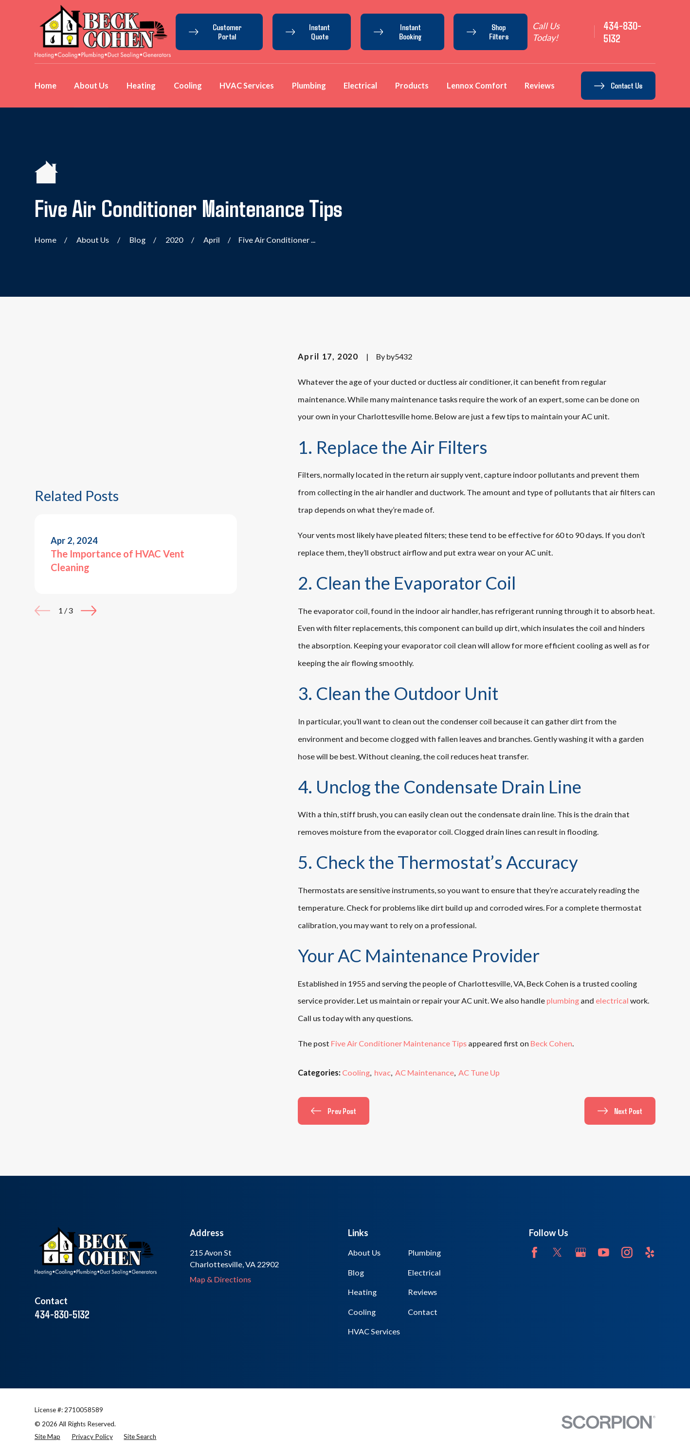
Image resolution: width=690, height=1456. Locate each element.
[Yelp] (649, 1252)
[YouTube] (603, 1252)
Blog (356, 1272)
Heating (362, 1291)
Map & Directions (220, 1279)
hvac (382, 1072)
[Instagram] (627, 1252)
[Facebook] (534, 1252)
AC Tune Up (479, 1072)
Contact (422, 1311)
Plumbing (424, 1252)
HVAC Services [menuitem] (246, 85)
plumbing (563, 1000)
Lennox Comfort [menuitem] (477, 85)
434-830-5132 (622, 31)
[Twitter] (557, 1252)
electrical (612, 1000)
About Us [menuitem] (91, 85)
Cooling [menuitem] (188, 85)
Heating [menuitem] (141, 85)
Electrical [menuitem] (360, 85)
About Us (364, 1252)
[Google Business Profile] (580, 1252)
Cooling (356, 1072)
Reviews (422, 1291)
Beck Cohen (551, 1043)
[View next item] (89, 505)
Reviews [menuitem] (540, 85)
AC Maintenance (424, 1072)
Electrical (424, 1272)
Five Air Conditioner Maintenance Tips (399, 1043)
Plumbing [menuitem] (309, 85)
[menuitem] (47, 1436)
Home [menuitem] (45, 85)
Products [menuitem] (412, 85)
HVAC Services (374, 1331)
